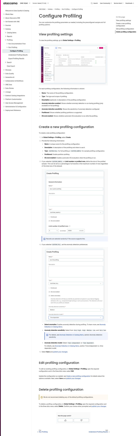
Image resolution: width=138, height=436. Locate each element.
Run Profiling (12, 47)
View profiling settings (123, 20)
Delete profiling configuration (126, 32)
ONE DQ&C (42, 9)
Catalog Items (11, 33)
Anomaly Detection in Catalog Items (71, 335)
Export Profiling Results (16, 58)
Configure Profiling (16, 51)
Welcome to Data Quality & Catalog (17, 11)
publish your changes (60, 352)
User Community (106, 3)
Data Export (11, 66)
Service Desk (119, 3)
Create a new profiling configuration (123, 25)
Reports (9, 36)
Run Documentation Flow (17, 44)
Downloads (130, 3)
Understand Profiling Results (18, 55)
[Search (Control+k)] (94, 3)
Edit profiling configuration (125, 29)
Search (9, 62)
